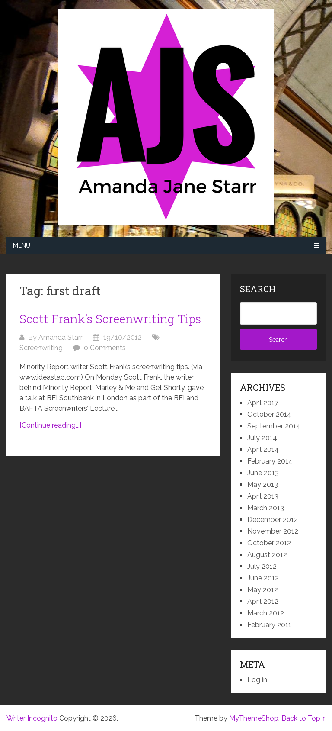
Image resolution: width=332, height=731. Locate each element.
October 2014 (269, 414)
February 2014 (270, 461)
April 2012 (262, 601)
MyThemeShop (253, 718)
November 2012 (272, 531)
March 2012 (265, 613)
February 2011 (269, 625)
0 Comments (105, 348)
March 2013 (265, 508)
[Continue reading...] (50, 425)
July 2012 (262, 566)
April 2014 (263, 449)
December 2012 (272, 519)
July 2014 (262, 438)
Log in (257, 680)
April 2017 (262, 403)
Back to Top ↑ (303, 718)
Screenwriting (41, 348)
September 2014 (273, 426)
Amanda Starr (60, 337)
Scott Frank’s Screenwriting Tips (110, 319)
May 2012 (262, 590)
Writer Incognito (31, 718)
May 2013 (262, 484)
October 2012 (269, 543)
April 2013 (262, 496)
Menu (21, 245)
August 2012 (267, 555)
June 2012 (263, 578)
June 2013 (263, 473)
